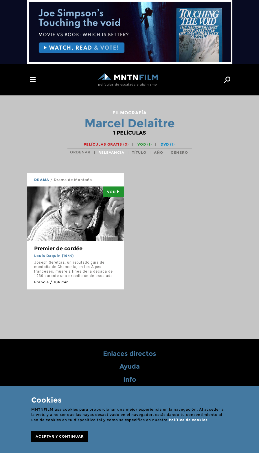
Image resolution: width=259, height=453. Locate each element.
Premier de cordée (58, 248)
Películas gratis (106, 144)
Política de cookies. (189, 420)
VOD (144, 144)
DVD (168, 144)
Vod (113, 192)
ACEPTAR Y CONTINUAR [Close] (60, 436)
